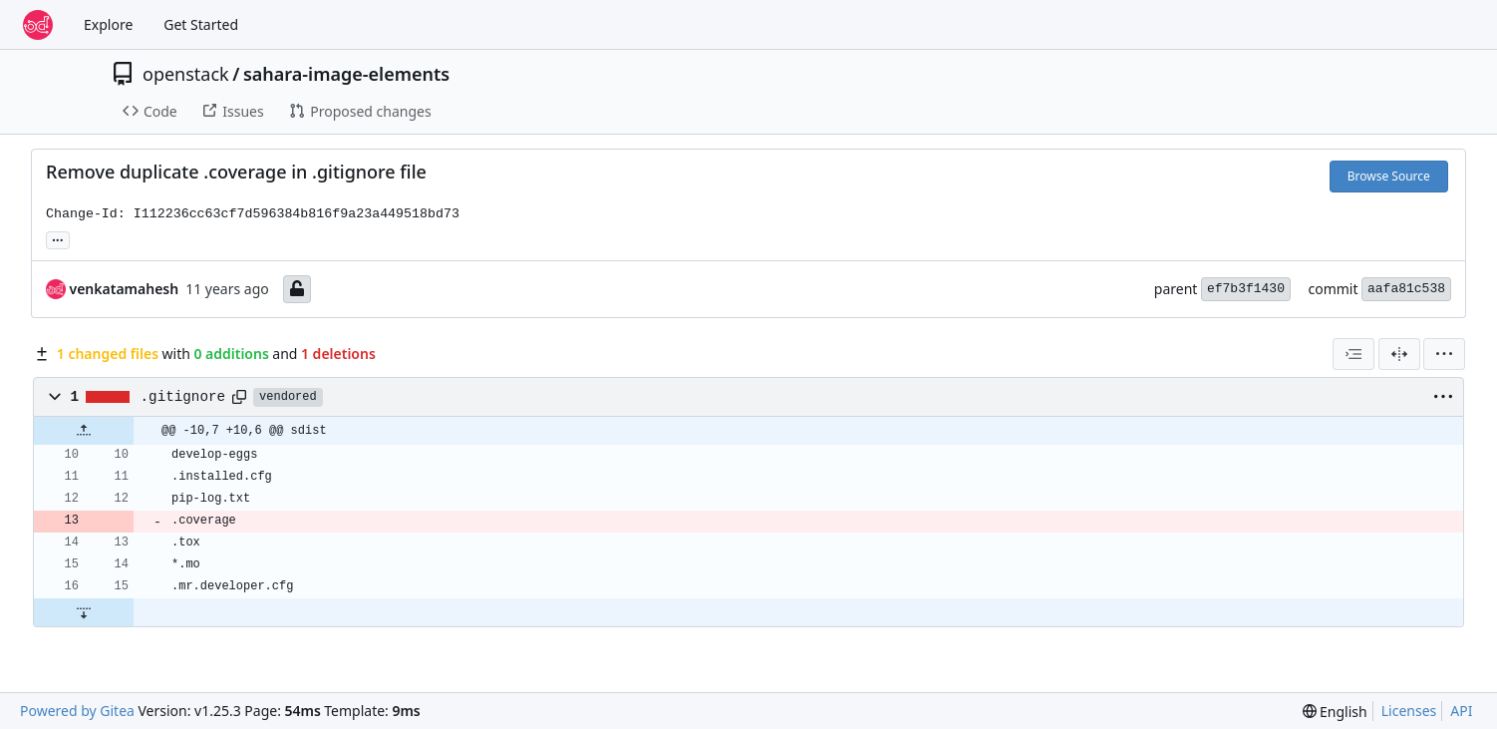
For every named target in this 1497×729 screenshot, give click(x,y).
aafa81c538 (1406, 288)
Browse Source (1388, 176)
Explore (108, 24)
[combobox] (1353, 354)
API (1461, 710)
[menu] (1444, 354)
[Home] (38, 25)
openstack (186, 74)
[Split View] (1399, 354)
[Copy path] (239, 397)
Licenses (1409, 710)
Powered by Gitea (77, 710)
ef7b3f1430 (1246, 288)
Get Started (200, 24)
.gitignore (183, 397)
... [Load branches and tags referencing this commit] (58, 238)
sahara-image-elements (346, 74)
